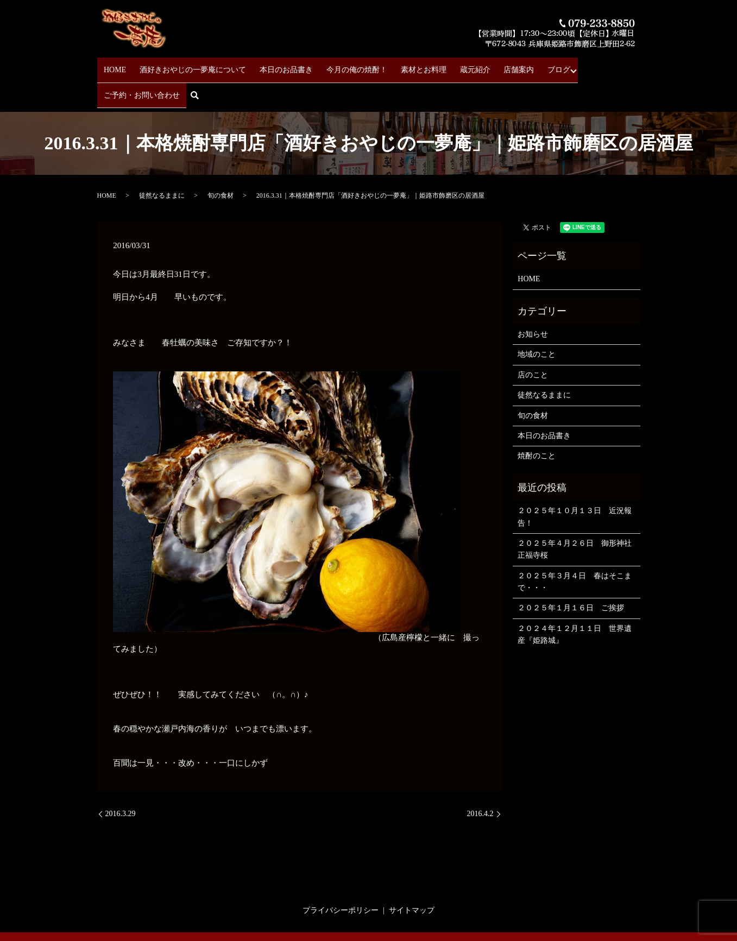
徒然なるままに (162, 162)
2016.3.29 (120, 780)
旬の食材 (220, 162)
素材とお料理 (400, 65)
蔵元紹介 (446, 65)
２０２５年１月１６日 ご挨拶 (571, 574)
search (635, 66)
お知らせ (533, 300)
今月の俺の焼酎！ (339, 65)
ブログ (518, 65)
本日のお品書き (274, 65)
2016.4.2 (480, 780)
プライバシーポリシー (341, 877)
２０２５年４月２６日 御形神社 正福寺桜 (576, 516)
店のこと (533, 341)
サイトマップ (411, 877)
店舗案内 (484, 65)
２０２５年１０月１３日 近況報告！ (575, 483)
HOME (115, 65)
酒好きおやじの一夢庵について (187, 65)
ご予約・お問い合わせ (579, 65)
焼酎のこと (537, 422)
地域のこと (537, 321)
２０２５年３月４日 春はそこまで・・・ (575, 548)
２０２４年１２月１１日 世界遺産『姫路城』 (575, 601)
